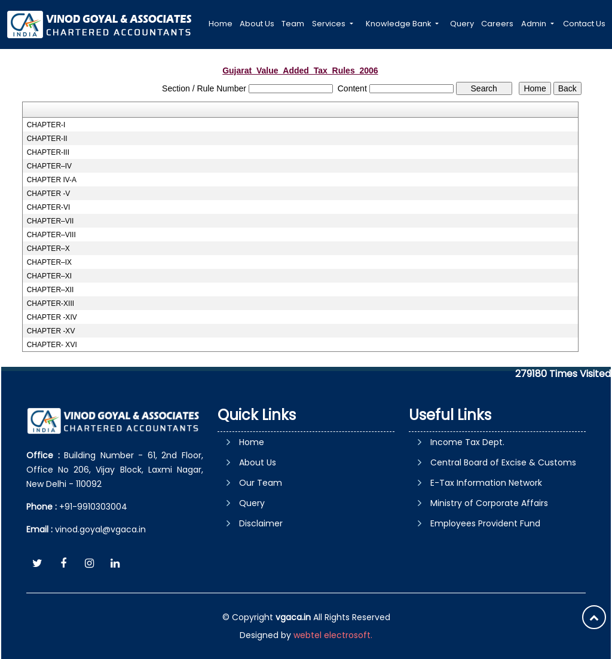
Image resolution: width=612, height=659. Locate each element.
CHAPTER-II (47, 138)
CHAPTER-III (48, 152)
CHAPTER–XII (50, 290)
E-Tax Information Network (486, 483)
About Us (257, 23)
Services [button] (329, 23)
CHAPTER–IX (49, 262)
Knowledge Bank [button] (399, 23)
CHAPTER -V (49, 193)
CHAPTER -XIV (52, 317)
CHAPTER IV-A (51, 180)
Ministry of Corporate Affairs (489, 503)
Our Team (260, 483)
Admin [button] (534, 23)
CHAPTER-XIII (50, 303)
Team (292, 23)
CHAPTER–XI (49, 276)
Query (462, 23)
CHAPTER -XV (51, 331)
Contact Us (584, 23)
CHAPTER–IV (49, 166)
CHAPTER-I (46, 125)
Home (220, 23)
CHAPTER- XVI (52, 345)
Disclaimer (261, 523)
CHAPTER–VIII (51, 235)
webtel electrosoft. (332, 635)
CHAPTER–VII (50, 221)
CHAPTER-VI (49, 207)
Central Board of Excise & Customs (503, 462)
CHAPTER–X (48, 248)
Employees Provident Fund (485, 523)
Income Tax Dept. (467, 442)
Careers (497, 23)
